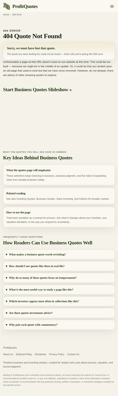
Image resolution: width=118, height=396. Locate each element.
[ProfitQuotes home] (20, 6)
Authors (83, 199)
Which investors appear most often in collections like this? (44, 301)
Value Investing (64, 199)
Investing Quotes (26, 199)
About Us (8, 354)
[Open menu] (112, 6)
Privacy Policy (56, 354)
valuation (11, 222)
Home (6, 14)
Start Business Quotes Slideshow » (37, 89)
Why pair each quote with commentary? (33, 324)
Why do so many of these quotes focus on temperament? (43, 277)
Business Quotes (45, 199)
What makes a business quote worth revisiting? (37, 254)
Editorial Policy (24, 354)
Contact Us (73, 354)
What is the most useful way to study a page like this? (41, 289)
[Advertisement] (59, 124)
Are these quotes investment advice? (31, 312)
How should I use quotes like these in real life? (37, 266)
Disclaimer (40, 354)
